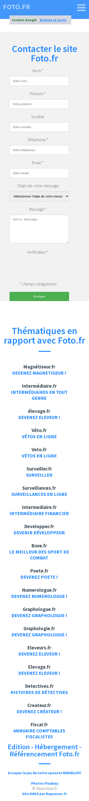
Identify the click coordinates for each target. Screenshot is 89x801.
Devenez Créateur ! (39, 711)
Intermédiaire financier (39, 513)
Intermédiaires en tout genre (39, 395)
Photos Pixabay (44, 783)
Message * (38, 209)
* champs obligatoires (38, 284)
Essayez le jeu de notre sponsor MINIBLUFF (44, 772)
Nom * (37, 70)
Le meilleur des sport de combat (39, 555)
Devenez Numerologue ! (39, 596)
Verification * (37, 252)
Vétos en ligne (39, 436)
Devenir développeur (39, 533)
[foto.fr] (81, 8)
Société (37, 116)
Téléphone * (37, 139)
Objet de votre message (38, 185)
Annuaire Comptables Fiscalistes (39, 734)
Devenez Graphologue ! (39, 615)
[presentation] (45, 267)
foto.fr (16, 6)
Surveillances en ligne (39, 494)
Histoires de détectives (39, 692)
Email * (38, 162)
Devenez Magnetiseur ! (39, 373)
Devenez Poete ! (39, 577)
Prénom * (38, 93)
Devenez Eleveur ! (39, 417)
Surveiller (39, 475)
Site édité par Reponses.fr (44, 793)
